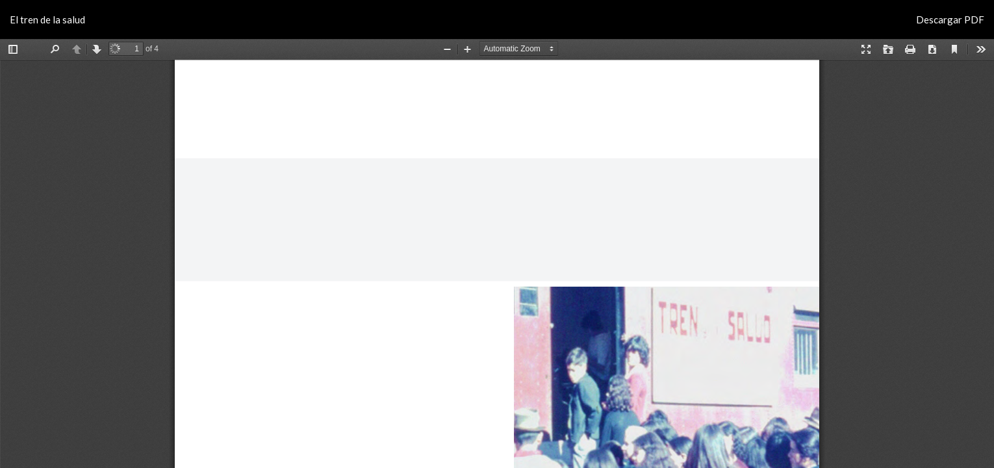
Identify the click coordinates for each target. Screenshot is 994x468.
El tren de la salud (47, 19)
